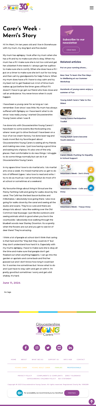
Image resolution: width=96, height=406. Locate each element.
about (24, 359)
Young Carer (21, 367)
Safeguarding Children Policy (41, 379)
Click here (71, 50)
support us (53, 359)
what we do (37, 359)
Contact (81, 359)
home (13, 359)
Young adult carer (41, 367)
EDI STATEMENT (65, 379)
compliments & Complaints (50, 376)
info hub (68, 359)
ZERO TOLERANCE (73, 376)
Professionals (74, 367)
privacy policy (25, 376)
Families (58, 367)
